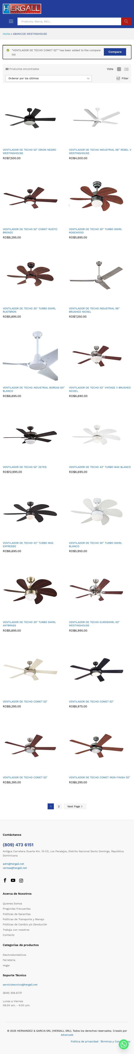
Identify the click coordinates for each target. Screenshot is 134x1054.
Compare (115, 52)
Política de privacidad (84, 1041)
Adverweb (67, 1034)
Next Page (75, 806)
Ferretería (9, 960)
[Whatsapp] (124, 1044)
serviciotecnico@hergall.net (20, 984)
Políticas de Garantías (17, 914)
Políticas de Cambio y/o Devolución (25, 924)
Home (6, 33)
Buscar (126, 21)
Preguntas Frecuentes (17, 908)
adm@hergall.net (13, 863)
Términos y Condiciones (115, 1041)
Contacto (8, 934)
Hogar (6, 965)
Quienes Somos (12, 903)
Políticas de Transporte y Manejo (23, 919)
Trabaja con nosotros (16, 929)
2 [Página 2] (59, 806)
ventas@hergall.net (15, 867)
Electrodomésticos (14, 954)
